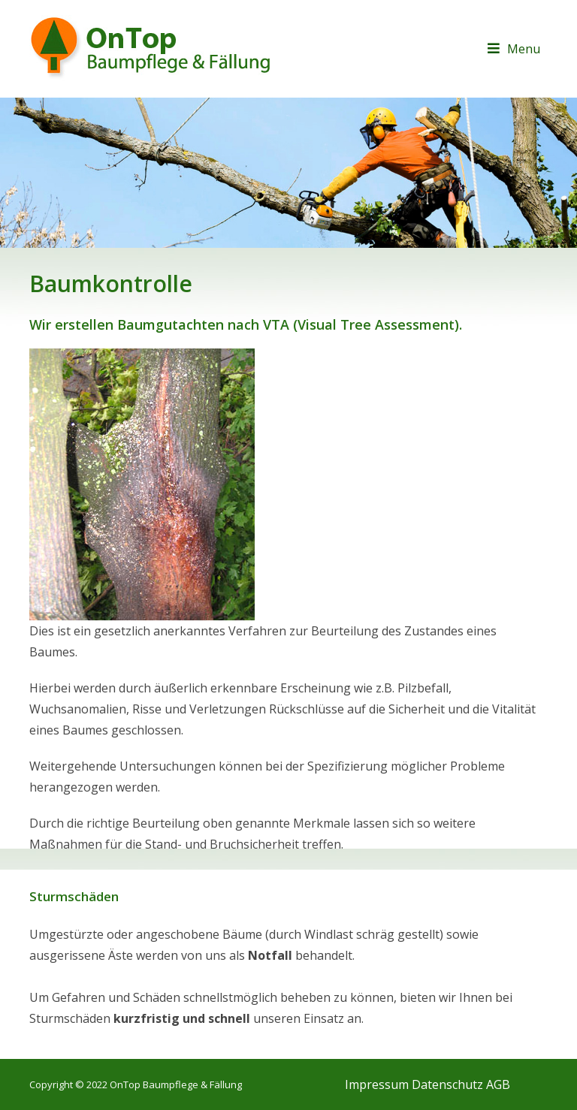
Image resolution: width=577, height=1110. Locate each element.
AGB (498, 1084)
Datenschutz (447, 1084)
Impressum (377, 1084)
